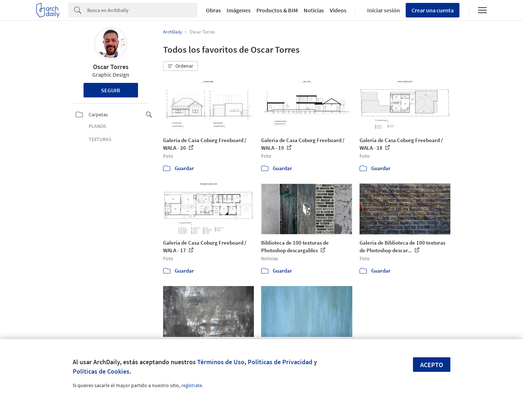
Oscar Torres (111, 67)
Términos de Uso (220, 362)
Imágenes (239, 10)
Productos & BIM (277, 10)
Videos (338, 10)
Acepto (431, 365)
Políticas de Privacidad (280, 362)
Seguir (110, 90)
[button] (180, 66)
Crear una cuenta (432, 10)
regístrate (191, 385)
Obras (213, 10)
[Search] (142, 10)
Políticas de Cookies (101, 371)
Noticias (314, 10)
